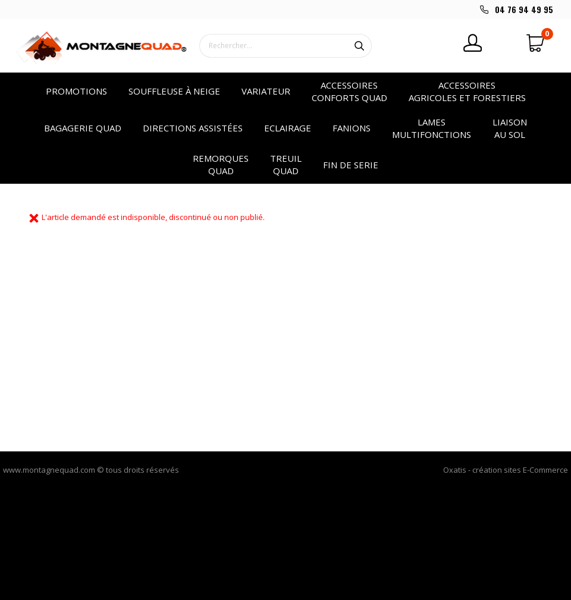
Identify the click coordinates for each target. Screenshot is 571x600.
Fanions (351, 128)
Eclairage (287, 128)
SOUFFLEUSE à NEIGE (174, 91)
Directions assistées (193, 128)
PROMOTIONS (76, 91)
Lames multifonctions (431, 128)
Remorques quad (221, 164)
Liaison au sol (509, 128)
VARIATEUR (265, 91)
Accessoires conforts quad (349, 91)
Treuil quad (286, 164)
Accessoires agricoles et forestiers (467, 91)
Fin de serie (350, 165)
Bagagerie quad (82, 128)
